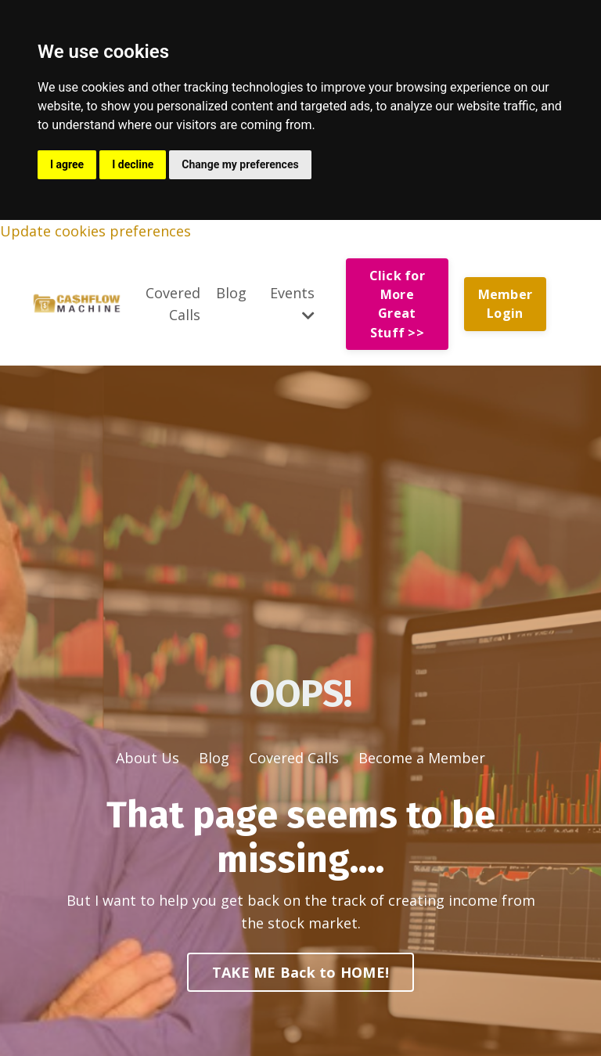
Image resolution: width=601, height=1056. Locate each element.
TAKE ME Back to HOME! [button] (300, 972)
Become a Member (421, 757)
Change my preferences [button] (240, 164)
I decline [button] (132, 164)
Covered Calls (173, 304)
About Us (147, 757)
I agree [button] (67, 164)
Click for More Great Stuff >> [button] (397, 304)
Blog (231, 292)
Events (292, 303)
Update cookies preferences (95, 231)
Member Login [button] (505, 304)
